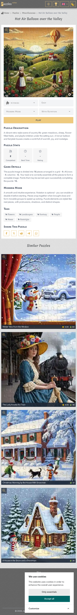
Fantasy (42, 214)
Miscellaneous (28, 13)
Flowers (10, 214)
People (56, 214)
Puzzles (15, 13)
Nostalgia (23, 219)
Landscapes (26, 214)
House (9, 219)
